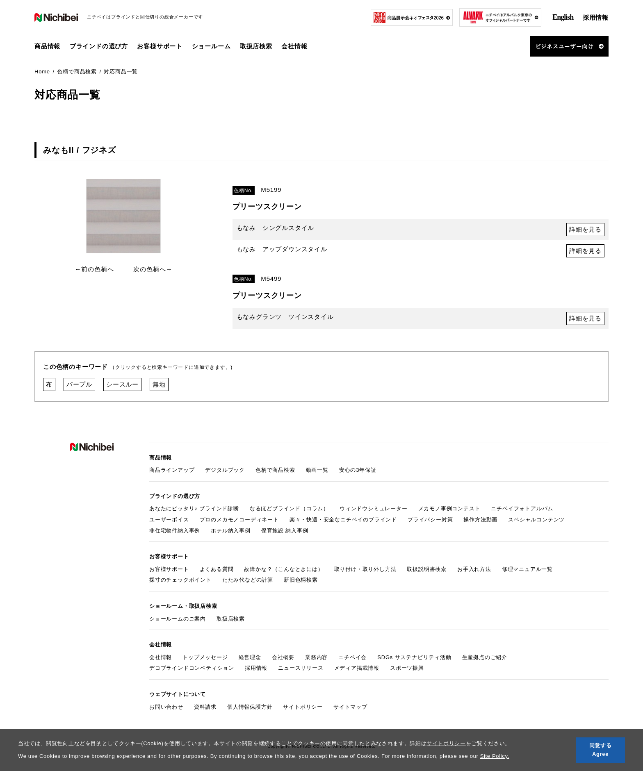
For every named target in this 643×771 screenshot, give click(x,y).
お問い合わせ (166, 707)
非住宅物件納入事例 (174, 531)
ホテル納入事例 (231, 531)
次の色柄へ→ (152, 269)
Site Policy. (494, 756)
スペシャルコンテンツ (536, 519)
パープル (79, 384)
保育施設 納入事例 (284, 531)
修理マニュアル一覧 (527, 569)
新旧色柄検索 (301, 580)
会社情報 (160, 657)
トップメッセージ (205, 657)
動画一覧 (317, 470)
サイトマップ (350, 707)
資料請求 (205, 707)
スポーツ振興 (407, 668)
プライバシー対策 (430, 519)
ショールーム (211, 46)
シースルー (122, 384)
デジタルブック (225, 470)
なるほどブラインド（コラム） (289, 508)
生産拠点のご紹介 (484, 657)
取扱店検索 (256, 46)
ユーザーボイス (169, 519)
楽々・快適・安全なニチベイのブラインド (343, 519)
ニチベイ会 (352, 657)
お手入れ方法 (474, 569)
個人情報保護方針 (249, 707)
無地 (159, 384)
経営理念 (250, 657)
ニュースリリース (300, 668)
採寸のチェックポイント (180, 580)
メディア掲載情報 (356, 668)
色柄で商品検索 (275, 470)
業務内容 (316, 657)
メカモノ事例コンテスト (449, 508)
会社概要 (283, 657)
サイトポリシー (446, 743)
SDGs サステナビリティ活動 (414, 657)
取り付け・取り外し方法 (365, 569)
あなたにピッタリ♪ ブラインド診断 (194, 508)
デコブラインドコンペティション (191, 668)
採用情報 (596, 17)
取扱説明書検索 (427, 569)
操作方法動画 (480, 519)
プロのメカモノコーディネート (239, 519)
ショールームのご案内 (177, 619)
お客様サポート (169, 569)
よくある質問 (217, 569)
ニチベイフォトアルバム (522, 508)
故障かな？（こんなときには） (283, 569)
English (562, 17)
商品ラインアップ (171, 470)
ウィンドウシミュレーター (374, 508)
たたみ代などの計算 (247, 580)
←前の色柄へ (94, 269)
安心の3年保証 (357, 470)
